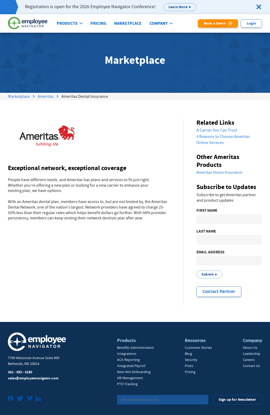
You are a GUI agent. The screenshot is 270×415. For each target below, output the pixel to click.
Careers (249, 359)
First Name (206, 210)
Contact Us (251, 365)
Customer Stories (198, 347)
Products (67, 23)
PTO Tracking (127, 384)
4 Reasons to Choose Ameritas (223, 136)
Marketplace (128, 23)
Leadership (251, 353)
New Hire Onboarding (134, 371)
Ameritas (46, 96)
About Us (250, 347)
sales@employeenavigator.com (33, 378)
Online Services (210, 142)
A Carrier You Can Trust (216, 130)
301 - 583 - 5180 (20, 372)
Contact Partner (218, 291)
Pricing (98, 23)
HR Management (130, 377)
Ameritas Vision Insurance (219, 172)
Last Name (206, 231)
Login (251, 23)
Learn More (177, 6)
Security (191, 359)
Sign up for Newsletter (237, 399)
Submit (207, 274)
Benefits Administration (135, 347)
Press (189, 365)
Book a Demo (215, 23)
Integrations (126, 353)
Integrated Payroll (131, 365)
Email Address (210, 252)
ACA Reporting (128, 359)
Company (159, 23)
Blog (188, 353)
